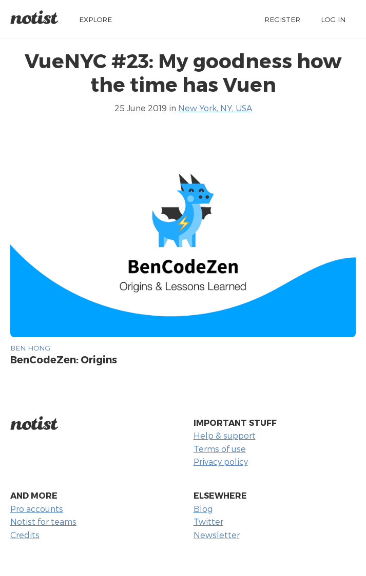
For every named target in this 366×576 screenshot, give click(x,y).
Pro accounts (36, 508)
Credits (25, 535)
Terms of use (220, 449)
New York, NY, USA (215, 108)
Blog (203, 508)
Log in (333, 19)
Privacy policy (221, 461)
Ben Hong (30, 347)
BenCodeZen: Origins (63, 359)
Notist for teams (43, 521)
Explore (95, 19)
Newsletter (217, 535)
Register (282, 19)
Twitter (208, 521)
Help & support (225, 435)
